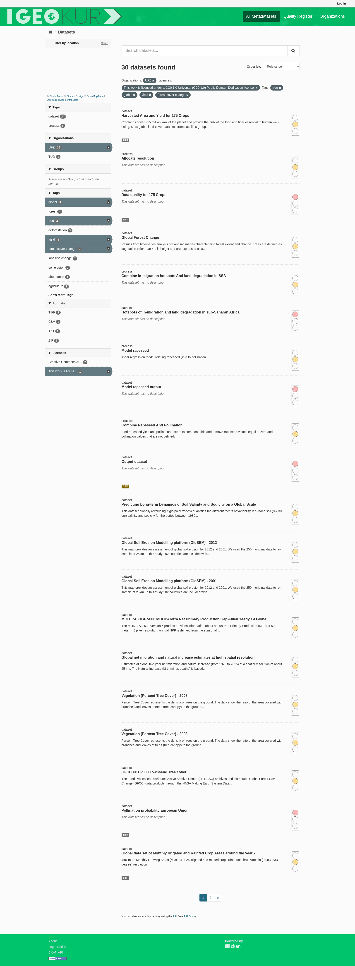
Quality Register (297, 16)
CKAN (232, 946)
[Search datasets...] (205, 50)
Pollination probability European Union (155, 810)
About (52, 941)
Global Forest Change (140, 237)
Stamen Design (75, 96)
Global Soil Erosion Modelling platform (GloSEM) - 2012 (169, 543)
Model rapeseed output (141, 387)
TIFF (125, 140)
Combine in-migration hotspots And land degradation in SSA (174, 276)
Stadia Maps (56, 96)
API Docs (189, 916)
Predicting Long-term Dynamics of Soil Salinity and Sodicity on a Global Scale (189, 504)
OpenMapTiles (95, 96)
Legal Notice (57, 947)
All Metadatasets (261, 16)
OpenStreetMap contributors (62, 99)
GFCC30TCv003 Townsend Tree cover (154, 772)
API (175, 916)
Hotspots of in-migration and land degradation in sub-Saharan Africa (181, 312)
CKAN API (55, 952)
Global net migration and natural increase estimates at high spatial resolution (188, 657)
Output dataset (134, 462)
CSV (125, 486)
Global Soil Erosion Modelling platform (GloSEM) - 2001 (169, 581)
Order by (253, 66)
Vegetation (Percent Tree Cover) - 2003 (155, 734)
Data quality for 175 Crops (144, 195)
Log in (341, 3)
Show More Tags (60, 295)
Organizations (332, 16)
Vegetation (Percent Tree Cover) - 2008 (155, 696)
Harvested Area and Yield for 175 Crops (155, 115)
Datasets (66, 32)
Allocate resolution (138, 158)
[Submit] (294, 50)
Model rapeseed (135, 350)
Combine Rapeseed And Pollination (152, 425)
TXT (125, 878)
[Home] (50, 32)
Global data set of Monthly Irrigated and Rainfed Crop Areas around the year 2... (190, 853)
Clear (104, 43)
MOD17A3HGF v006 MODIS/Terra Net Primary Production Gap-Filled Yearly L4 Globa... (195, 619)
